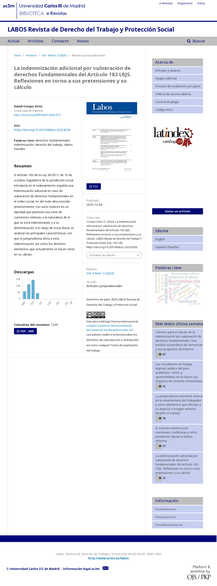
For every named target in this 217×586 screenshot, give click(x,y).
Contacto (60, 40)
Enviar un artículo (177, 211)
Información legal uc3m (81, 569)
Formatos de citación (102, 255)
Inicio (17, 55)
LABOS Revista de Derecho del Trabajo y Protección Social (91, 29)
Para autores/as (165, 517)
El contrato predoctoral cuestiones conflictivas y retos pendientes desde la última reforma (176, 434)
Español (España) (167, 247)
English (160, 239)
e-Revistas (166, 3)
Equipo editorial (166, 78)
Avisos (83, 40)
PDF (95, 186)
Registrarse (185, 3)
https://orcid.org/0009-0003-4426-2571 (37, 115)
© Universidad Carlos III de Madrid (33, 569)
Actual (13, 40)
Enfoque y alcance (167, 70)
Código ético (164, 110)
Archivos (35, 40)
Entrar (201, 3)
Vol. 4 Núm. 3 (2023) (54, 55)
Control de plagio (167, 102)
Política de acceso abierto (173, 94)
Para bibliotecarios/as (169, 525)
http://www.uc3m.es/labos (108, 558)
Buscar (198, 40)
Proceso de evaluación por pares (177, 86)
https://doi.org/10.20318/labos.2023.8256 (42, 130)
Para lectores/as (165, 509)
